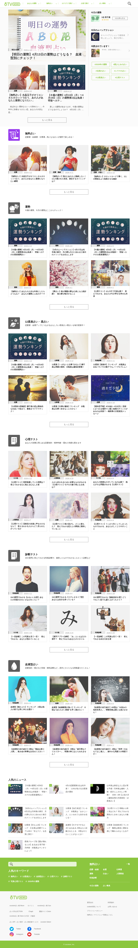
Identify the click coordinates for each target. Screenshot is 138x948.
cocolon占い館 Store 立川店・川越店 (22, 916)
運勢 (91, 874)
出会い (105, 874)
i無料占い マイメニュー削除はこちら (100, 915)
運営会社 (90, 902)
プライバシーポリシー (95, 911)
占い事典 (106, 886)
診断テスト (67, 876)
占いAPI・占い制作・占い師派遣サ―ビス (24, 922)
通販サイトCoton (45, 911)
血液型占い (40, 876)
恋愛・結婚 (94, 869)
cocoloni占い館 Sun (44, 906)
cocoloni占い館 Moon (17, 906)
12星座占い (27, 876)
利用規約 (111, 902)
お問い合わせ (112, 907)
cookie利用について (94, 907)
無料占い (14, 876)
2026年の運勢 (33, 881)
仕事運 (119, 869)
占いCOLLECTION (16, 911)
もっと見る (47, 120)
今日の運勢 (94, 886)
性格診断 (93, 878)
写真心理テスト (17, 881)
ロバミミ (31, 906)
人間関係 (120, 874)
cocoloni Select (45, 922)
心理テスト (54, 876)
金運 (105, 869)
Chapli (31, 911)
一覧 (128, 864)
